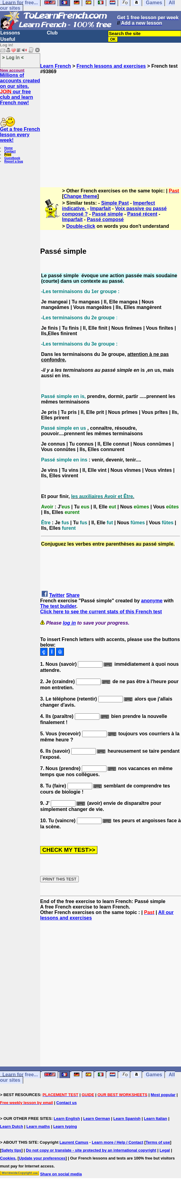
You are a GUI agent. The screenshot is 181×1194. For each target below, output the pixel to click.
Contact (10, 151)
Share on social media (61, 1174)
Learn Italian (155, 1118)
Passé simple (107, 214)
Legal (165, 1150)
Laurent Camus (74, 1142)
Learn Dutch (11, 1126)
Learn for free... (20, 1074)
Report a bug (13, 161)
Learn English (67, 1118)
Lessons (10, 32)
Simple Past (115, 203)
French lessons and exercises (111, 66)
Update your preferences (42, 1158)
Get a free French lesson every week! (20, 135)
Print (7, 154)
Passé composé (105, 219)
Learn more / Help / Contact (117, 1142)
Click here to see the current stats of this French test (101, 611)
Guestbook (12, 158)
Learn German (96, 1118)
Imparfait (100, 208)
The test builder (58, 606)
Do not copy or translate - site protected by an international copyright (91, 1150)
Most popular (163, 1094)
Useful (7, 39)
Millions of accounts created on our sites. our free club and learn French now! (20, 89)
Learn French (55, 66)
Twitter (56, 595)
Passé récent (142, 214)
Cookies (8, 1158)
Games (154, 1074)
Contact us (66, 1102)
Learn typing (65, 1126)
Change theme (80, 196)
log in (69, 623)
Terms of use (158, 1142)
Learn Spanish (127, 1118)
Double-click (80, 226)
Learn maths (38, 1126)
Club (52, 32)
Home (8, 148)
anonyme (151, 600)
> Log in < (13, 57)
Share (72, 595)
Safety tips (11, 1150)
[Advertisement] (110, 128)
